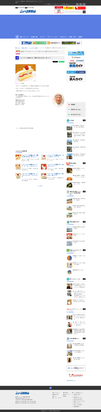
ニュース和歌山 (40, 185)
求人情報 (66, 392)
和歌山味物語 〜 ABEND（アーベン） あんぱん (79, 176)
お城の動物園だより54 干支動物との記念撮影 (79, 344)
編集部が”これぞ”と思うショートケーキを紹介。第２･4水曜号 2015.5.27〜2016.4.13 (39, 51)
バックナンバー (57, 392)
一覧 (84, 120)
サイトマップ (72, 4)
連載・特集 (56, 394)
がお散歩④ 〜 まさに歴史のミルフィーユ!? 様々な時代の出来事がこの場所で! (79, 135)
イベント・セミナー (58, 397)
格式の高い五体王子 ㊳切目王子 (79, 213)
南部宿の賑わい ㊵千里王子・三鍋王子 (79, 199)
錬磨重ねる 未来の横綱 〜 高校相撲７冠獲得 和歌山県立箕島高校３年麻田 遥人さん (79, 331)
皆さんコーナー (58, 4)
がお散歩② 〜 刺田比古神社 (79, 148)
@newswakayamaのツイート (71, 380)
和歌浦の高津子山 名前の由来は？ (79, 227)
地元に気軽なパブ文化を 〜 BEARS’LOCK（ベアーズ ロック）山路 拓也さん (79, 286)
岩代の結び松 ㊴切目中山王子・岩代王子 (79, 206)
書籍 (65, 396)
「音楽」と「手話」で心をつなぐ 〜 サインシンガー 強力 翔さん (79, 324)
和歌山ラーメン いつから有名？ (79, 234)
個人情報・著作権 (65, 4)
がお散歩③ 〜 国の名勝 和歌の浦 (79, 140)
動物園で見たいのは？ (79, 270)
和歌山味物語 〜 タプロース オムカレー (79, 169)
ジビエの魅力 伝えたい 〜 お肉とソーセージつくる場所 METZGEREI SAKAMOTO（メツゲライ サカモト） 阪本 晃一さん (79, 294)
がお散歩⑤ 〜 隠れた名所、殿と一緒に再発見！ (79, 126)
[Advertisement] (50, 24)
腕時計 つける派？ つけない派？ (79, 256)
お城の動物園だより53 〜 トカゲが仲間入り (79, 351)
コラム (55, 396)
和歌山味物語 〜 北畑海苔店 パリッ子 (79, 183)
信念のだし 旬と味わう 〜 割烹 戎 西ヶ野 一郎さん (79, 301)
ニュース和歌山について (49, 4)
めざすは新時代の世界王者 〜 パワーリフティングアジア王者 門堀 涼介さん (79, 317)
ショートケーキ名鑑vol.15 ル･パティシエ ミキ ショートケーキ (30, 175)
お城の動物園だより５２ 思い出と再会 (80, 358)
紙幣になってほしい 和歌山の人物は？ (79, 263)
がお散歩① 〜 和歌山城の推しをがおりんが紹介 (79, 155)
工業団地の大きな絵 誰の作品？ (79, 242)
